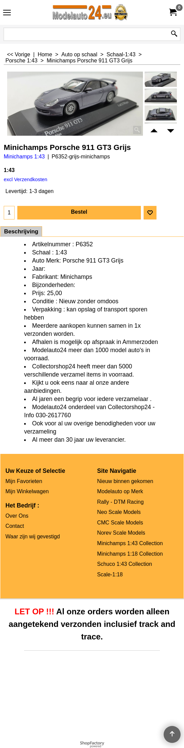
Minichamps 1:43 (24, 156)
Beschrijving (21, 231)
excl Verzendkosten (25, 179)
